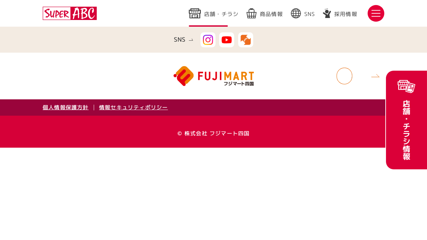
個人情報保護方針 (66, 107)
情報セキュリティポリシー (133, 107)
